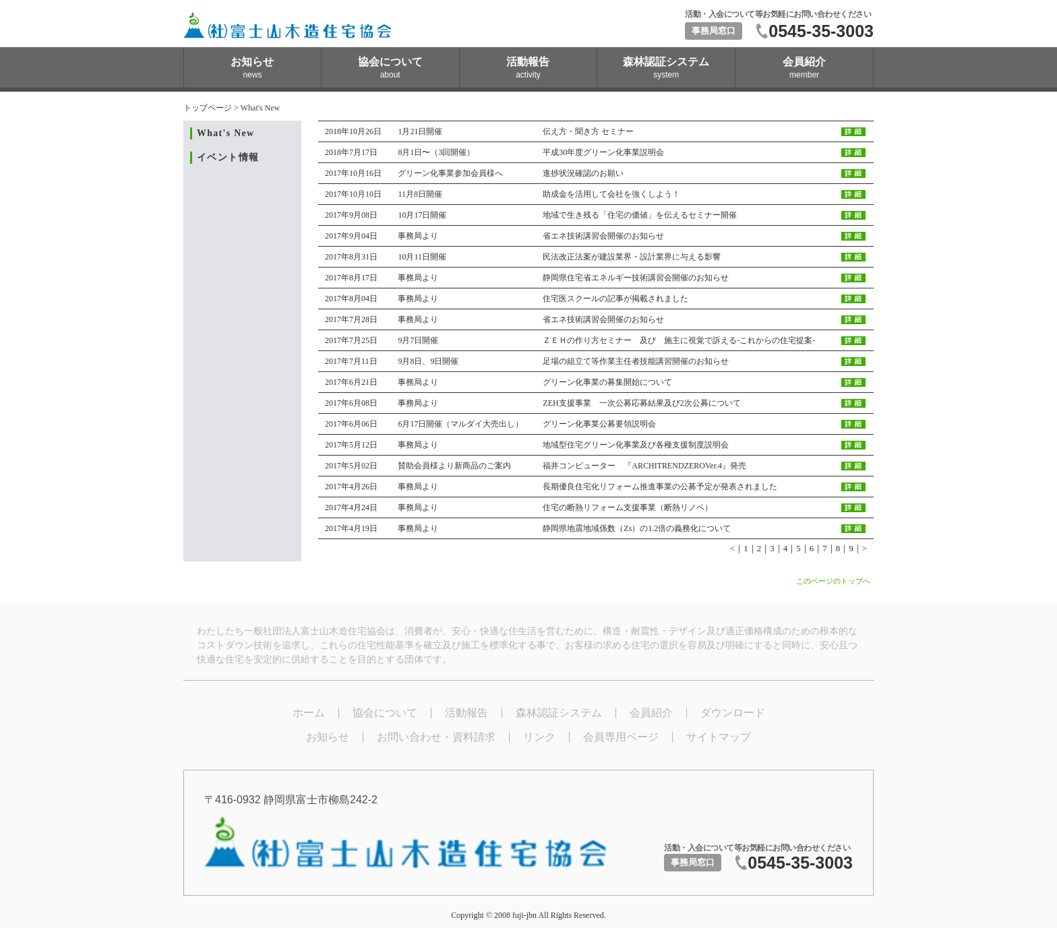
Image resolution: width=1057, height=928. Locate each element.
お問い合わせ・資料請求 (436, 737)
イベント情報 (228, 157)
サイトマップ (718, 737)
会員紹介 (651, 712)
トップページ (207, 108)
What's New (225, 133)
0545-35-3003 (821, 31)
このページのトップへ (833, 581)
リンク (539, 737)
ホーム (309, 712)
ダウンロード (732, 712)
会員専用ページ (621, 737)
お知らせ (327, 737)
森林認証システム (559, 712)
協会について (385, 712)
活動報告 (466, 712)
